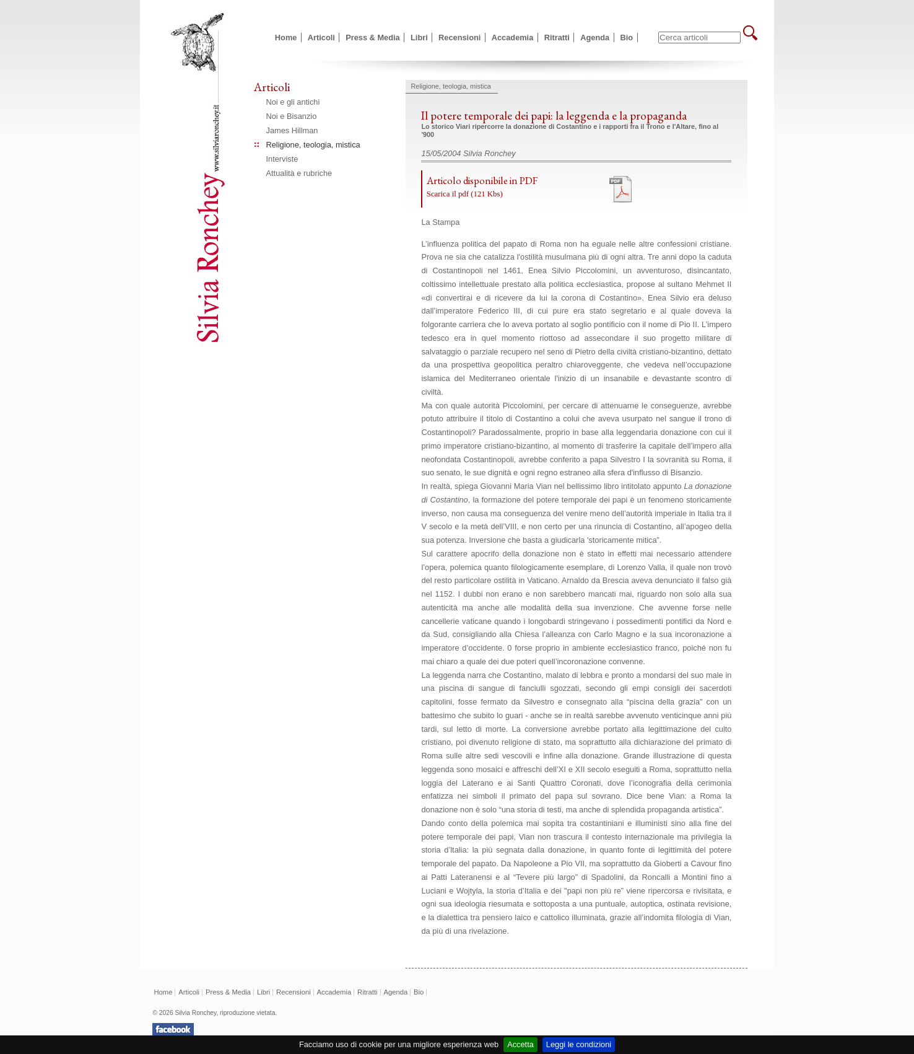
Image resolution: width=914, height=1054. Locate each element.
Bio (626, 37)
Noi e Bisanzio (291, 116)
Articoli (321, 37)
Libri (419, 37)
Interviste (282, 159)
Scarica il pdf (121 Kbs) (465, 194)
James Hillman (292, 130)
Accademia (513, 37)
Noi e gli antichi (293, 102)
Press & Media (373, 37)
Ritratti (557, 37)
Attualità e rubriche (299, 173)
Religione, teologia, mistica (313, 144)
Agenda (594, 37)
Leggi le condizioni (578, 1044)
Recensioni (459, 37)
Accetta (520, 1044)
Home (286, 37)
